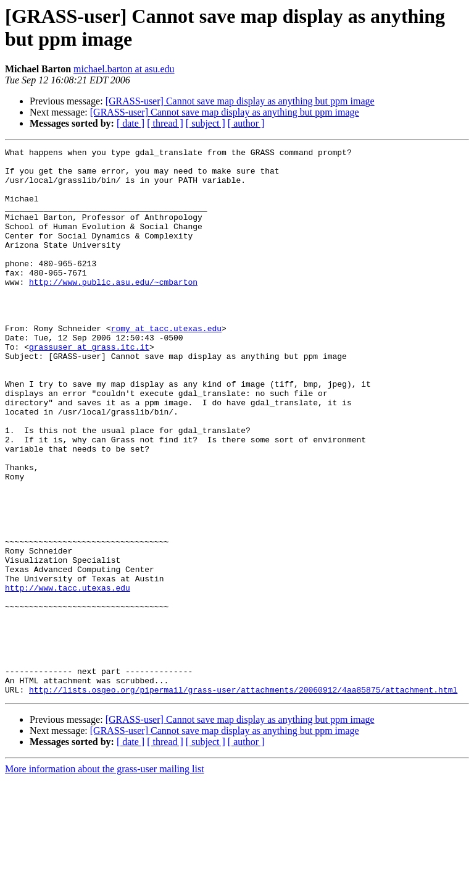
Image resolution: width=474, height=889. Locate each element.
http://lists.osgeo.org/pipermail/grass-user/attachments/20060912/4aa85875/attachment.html (243, 798)
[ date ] (130, 123)
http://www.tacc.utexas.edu (67, 676)
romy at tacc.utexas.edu (166, 365)
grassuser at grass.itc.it (89, 387)
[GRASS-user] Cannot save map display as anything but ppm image (240, 101)
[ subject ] (205, 123)
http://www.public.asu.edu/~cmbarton (113, 309)
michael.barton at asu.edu (124, 69)
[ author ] (246, 123)
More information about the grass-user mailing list (104, 878)
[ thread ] (165, 123)
